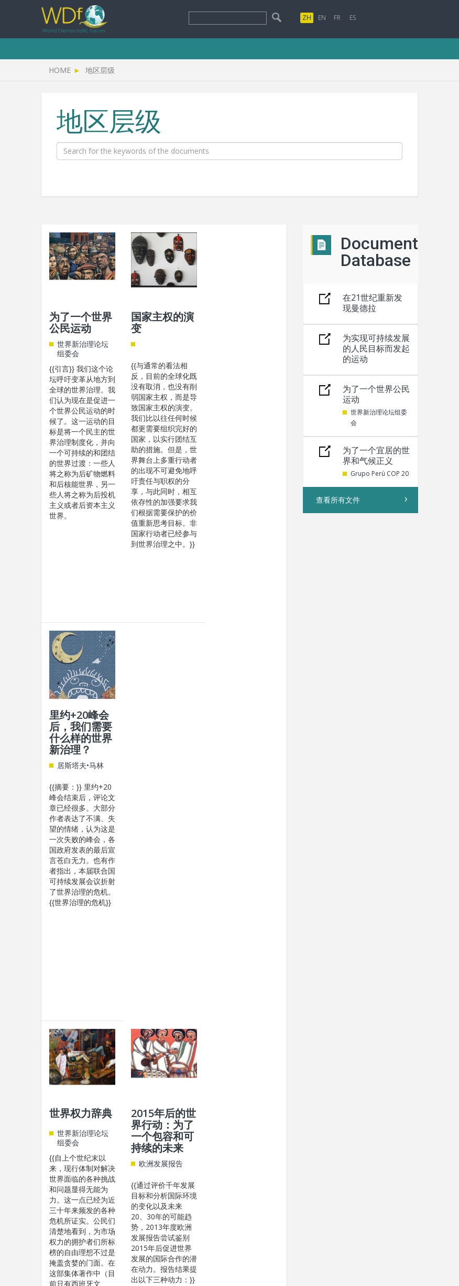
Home (60, 70)
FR (337, 17)
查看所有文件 (338, 500)
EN (322, 17)
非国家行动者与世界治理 (244, 721)
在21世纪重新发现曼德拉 (372, 302)
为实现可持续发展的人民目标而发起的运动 (376, 348)
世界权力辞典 (80, 715)
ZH (306, 17)
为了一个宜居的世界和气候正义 (376, 455)
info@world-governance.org (218, 1139)
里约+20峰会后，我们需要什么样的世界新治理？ (244, 334)
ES (352, 17)
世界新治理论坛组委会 (379, 417)
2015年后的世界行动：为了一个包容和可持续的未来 (163, 732)
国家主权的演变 (162, 322)
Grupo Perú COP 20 (380, 473)
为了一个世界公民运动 (80, 322)
